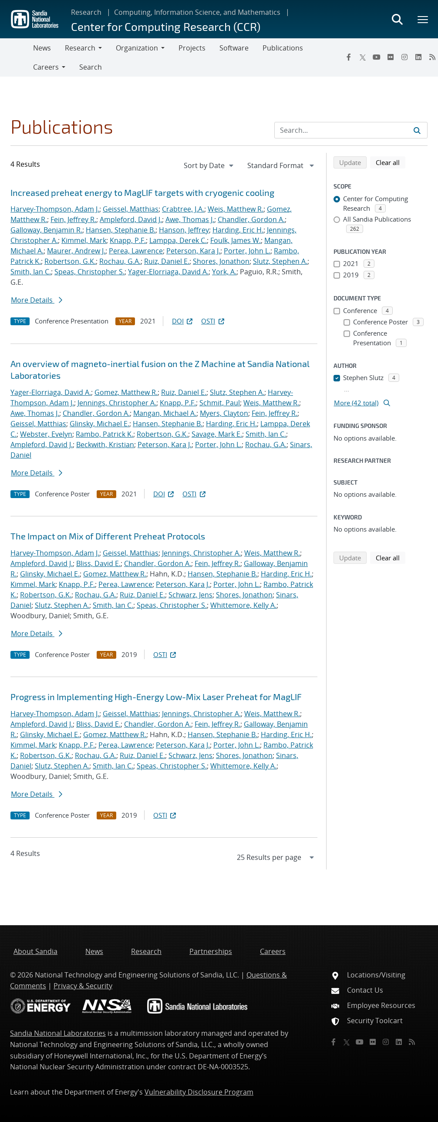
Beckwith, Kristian (105, 444)
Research (86, 12)
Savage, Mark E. (217, 434)
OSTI (213, 321)
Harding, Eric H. (237, 230)
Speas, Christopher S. (89, 271)
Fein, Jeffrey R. (73, 219)
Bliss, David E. (98, 563)
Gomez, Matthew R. (126, 392)
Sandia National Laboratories (58, 1033)
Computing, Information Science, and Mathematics (197, 12)
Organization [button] (137, 48)
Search (90, 67)
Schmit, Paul (219, 403)
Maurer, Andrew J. (76, 251)
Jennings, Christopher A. (116, 403)
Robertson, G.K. (70, 261)
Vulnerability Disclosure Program (199, 1092)
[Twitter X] (362, 57)
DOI (183, 321)
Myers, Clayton (224, 413)
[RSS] (411, 1041)
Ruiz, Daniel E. (166, 261)
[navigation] (209, 165)
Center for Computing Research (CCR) (165, 26)
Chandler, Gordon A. (251, 219)
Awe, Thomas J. (189, 219)
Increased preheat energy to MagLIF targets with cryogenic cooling (142, 192)
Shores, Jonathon (221, 261)
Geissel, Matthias (130, 209)
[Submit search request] (417, 130)
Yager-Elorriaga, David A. (168, 271)
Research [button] (80, 48)
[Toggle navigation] (16, 57)
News (42, 48)
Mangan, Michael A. (164, 413)
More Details (36, 300)
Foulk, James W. (235, 240)
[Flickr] (390, 57)
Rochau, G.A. (120, 261)
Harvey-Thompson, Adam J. (54, 209)
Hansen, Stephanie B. (120, 230)
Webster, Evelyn (46, 434)
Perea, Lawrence (136, 251)
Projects (192, 48)
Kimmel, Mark (83, 240)
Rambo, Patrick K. (104, 434)
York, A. (224, 271)
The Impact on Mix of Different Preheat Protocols (107, 536)
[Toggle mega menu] (423, 19)
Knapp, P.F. (128, 240)
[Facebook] (348, 57)
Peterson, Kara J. (193, 251)
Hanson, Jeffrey (184, 230)
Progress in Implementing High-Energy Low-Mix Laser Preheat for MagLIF (156, 696)
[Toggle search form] (397, 19)
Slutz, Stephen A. (280, 261)
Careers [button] (46, 67)
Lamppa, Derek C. (178, 240)
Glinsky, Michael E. (99, 423)
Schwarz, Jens (190, 595)
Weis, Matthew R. (235, 209)
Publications (283, 48)
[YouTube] (376, 57)
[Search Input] (351, 130)
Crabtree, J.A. (183, 209)
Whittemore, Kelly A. (243, 605)
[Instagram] (404, 57)
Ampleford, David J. (131, 219)
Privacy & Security (83, 986)
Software (234, 48)
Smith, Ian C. (30, 271)
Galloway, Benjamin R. (46, 230)
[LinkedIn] (418, 57)
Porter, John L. (247, 251)
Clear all (390, 162)
